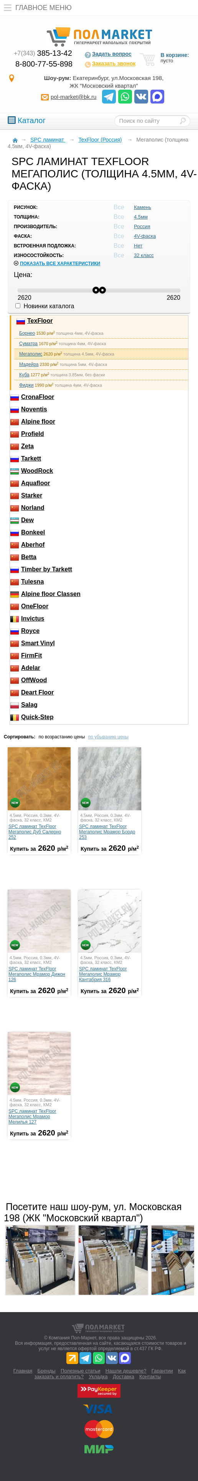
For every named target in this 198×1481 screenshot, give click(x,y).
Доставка (123, 1376)
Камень (142, 207)
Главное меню (36, 7)
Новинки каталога (44, 306)
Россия (142, 226)
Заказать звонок (109, 64)
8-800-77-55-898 (44, 64)
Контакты (150, 1376)
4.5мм (141, 217)
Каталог (27, 120)
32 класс (144, 255)
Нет (138, 246)
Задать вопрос (108, 54)
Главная (22, 1371)
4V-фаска (145, 236)
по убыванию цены (108, 737)
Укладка (98, 1376)
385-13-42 (43, 53)
